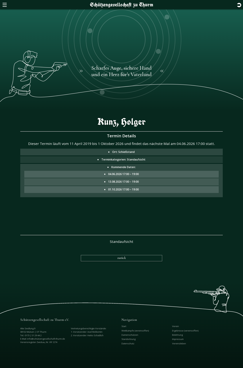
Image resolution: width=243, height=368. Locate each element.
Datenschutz (128, 343)
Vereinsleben (179, 343)
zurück (121, 258)
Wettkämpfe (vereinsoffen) (135, 330)
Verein (175, 326)
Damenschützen (130, 334)
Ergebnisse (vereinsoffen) (185, 330)
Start (124, 326)
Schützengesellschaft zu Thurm (121, 4)
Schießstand (126, 152)
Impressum (178, 339)
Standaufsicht (136, 159)
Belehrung (177, 334)
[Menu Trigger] (4, 4)
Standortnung (129, 339)
